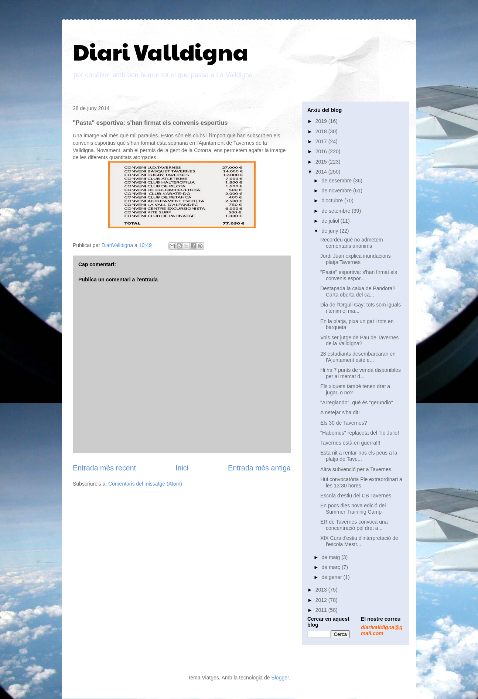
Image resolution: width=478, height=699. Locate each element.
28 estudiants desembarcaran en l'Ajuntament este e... (358, 357)
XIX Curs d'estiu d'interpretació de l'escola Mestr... (359, 541)
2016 (321, 151)
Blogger (279, 678)
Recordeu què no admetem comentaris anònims (351, 243)
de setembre (336, 211)
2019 (321, 121)
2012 (321, 600)
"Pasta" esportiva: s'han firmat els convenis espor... (358, 275)
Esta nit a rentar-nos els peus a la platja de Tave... (358, 456)
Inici (181, 468)
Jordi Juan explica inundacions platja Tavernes (355, 259)
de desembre (337, 181)
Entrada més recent (104, 468)
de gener (332, 577)
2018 (321, 131)
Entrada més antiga (259, 468)
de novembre (337, 190)
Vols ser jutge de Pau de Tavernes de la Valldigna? (359, 341)
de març (331, 567)
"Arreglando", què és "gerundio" (356, 402)
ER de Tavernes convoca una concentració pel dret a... (354, 525)
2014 (321, 172)
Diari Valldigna (160, 51)
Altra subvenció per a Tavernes (355, 469)
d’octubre (332, 200)
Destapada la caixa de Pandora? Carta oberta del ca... (357, 291)
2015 (321, 162)
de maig (331, 557)
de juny (330, 231)
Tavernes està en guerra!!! (350, 443)
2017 (321, 141)
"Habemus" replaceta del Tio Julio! (359, 433)
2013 (321, 590)
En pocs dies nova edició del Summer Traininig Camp (353, 509)
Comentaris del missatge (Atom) (145, 484)
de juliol (330, 221)
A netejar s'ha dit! (340, 412)
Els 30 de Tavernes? (343, 423)
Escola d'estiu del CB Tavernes (355, 495)
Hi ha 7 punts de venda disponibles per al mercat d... (360, 373)
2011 (321, 610)
